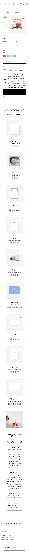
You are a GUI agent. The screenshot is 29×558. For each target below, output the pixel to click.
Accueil (4, 11)
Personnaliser (14, 92)
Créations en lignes (10, 11)
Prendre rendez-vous (14, 547)
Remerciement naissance (18, 11)
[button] (24, 4)
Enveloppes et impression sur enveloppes (15, 505)
